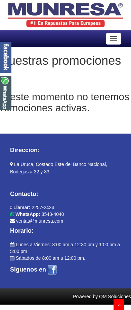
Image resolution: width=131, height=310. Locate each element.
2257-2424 (32, 207)
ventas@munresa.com (36, 221)
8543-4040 (37, 214)
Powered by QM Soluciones (102, 296)
